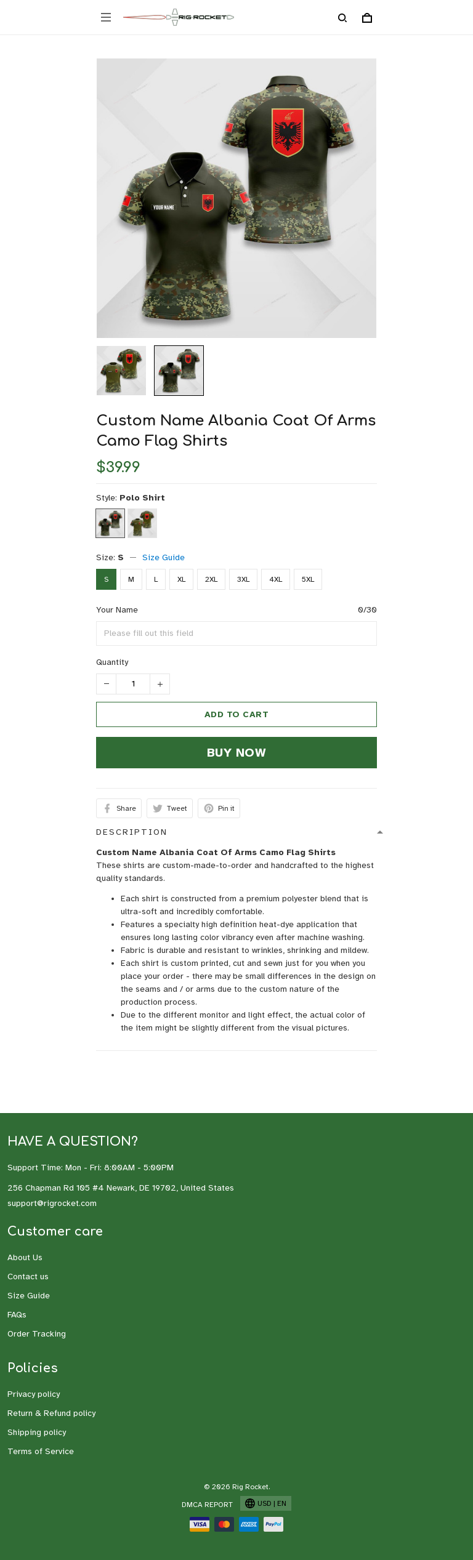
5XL (308, 579)
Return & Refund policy (51, 1413)
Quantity (112, 662)
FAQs (16, 1314)
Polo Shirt (142, 498)
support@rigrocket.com (52, 1203)
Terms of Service (40, 1451)
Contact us (28, 1276)
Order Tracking (36, 1334)
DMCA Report (207, 1504)
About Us (24, 1257)
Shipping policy (36, 1432)
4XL (275, 579)
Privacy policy (33, 1394)
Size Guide (163, 557)
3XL (243, 579)
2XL (211, 579)
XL (181, 579)
